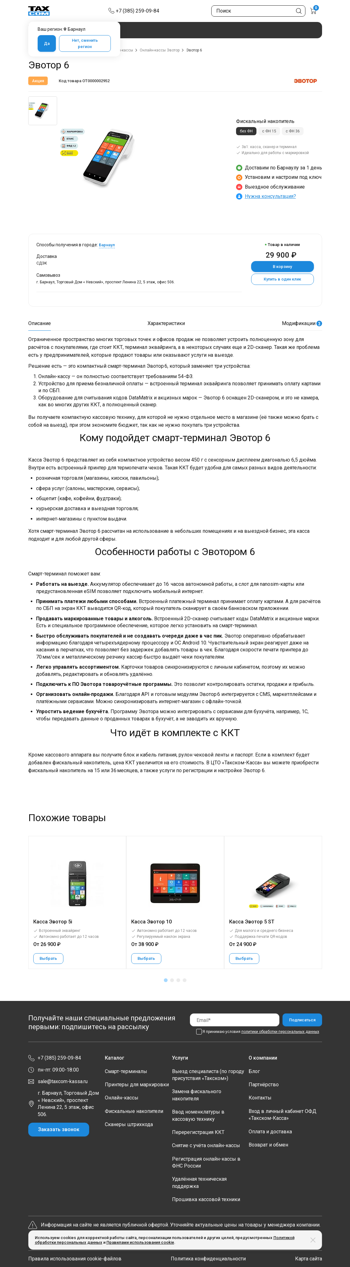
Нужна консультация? (270, 196)
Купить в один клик (282, 279)
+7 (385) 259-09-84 (137, 11)
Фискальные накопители (134, 1111)
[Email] (234, 1019)
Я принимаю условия (260, 1031)
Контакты (260, 1098)
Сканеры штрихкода (129, 1124)
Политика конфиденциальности (208, 1259)
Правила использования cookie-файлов (74, 1259)
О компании (263, 1058)
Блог (254, 1071)
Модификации (302, 323)
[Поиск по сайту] (258, 11)
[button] (166, 980)
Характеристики (166, 323)
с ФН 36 (293, 131)
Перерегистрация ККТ (198, 1132)
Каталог (114, 1058)
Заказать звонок (58, 1129)
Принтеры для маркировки (137, 1085)
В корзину (282, 266)
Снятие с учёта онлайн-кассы (206, 1145)
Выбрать (48, 958)
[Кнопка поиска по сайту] (299, 11)
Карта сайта (308, 1259)
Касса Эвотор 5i (52, 922)
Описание (39, 323)
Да (47, 43)
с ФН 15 (269, 131)
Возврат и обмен (268, 1145)
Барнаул (107, 245)
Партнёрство (264, 1085)
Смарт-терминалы (126, 1071)
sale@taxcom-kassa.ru (63, 1081)
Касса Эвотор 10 (151, 922)
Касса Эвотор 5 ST (251, 922)
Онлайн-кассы (121, 1098)
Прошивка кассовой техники (206, 1199)
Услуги (180, 1058)
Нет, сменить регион (85, 43)
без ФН (246, 131)
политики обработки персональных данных (280, 1031)
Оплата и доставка (270, 1132)
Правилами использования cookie (140, 1242)
